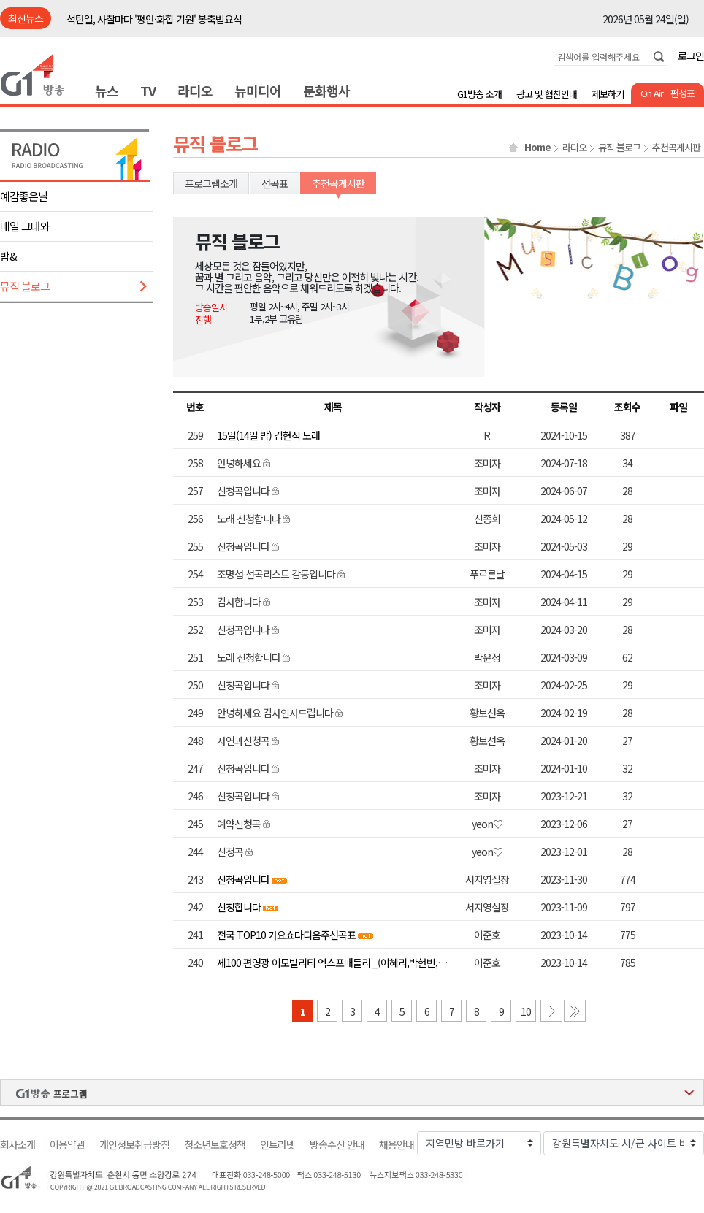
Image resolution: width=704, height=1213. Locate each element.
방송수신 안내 (337, 1145)
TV (148, 90)
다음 (551, 1011)
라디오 (195, 90)
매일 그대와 (25, 226)
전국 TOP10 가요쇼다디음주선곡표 (286, 934)
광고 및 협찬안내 (546, 94)
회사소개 (17, 1145)
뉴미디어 (257, 90)
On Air (651, 93)
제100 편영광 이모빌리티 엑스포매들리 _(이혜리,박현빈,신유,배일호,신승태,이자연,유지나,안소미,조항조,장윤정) (437, 962)
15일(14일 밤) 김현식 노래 (268, 435)
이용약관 (67, 1145)
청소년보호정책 (214, 1145)
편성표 (682, 93)
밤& (8, 256)
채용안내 (396, 1145)
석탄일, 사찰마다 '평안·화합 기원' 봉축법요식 (154, 19)
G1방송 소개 (479, 94)
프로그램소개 (211, 183)
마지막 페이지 (575, 1011)
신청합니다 (239, 907)
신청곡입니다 (243, 879)
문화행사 (326, 90)
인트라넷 (277, 1145)
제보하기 (608, 94)
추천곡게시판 (676, 147)
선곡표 (274, 183)
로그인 (691, 55)
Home (537, 147)
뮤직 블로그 (25, 286)
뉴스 (106, 90)
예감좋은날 (23, 196)
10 (526, 1011)
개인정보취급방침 (134, 1145)
